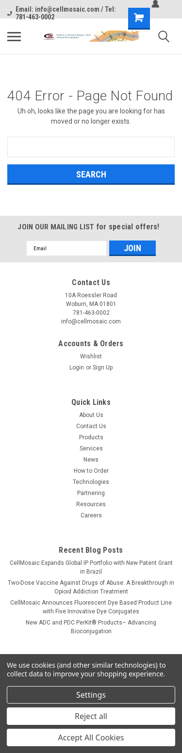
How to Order (91, 470)
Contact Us (91, 426)
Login (76, 367)
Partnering (91, 493)
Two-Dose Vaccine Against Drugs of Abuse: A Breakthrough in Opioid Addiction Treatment (91, 587)
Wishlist (91, 356)
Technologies (91, 482)
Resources (91, 504)
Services (91, 448)
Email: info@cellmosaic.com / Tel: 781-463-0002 (61, 13)
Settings (91, 694)
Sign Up (103, 367)
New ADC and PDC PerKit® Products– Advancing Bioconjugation (91, 627)
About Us (91, 415)
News (91, 459)
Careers (91, 515)
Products (91, 437)
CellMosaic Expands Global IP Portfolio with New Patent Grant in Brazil (91, 567)
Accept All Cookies (91, 737)
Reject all (91, 716)
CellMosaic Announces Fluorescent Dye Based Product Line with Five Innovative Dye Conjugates (91, 607)
